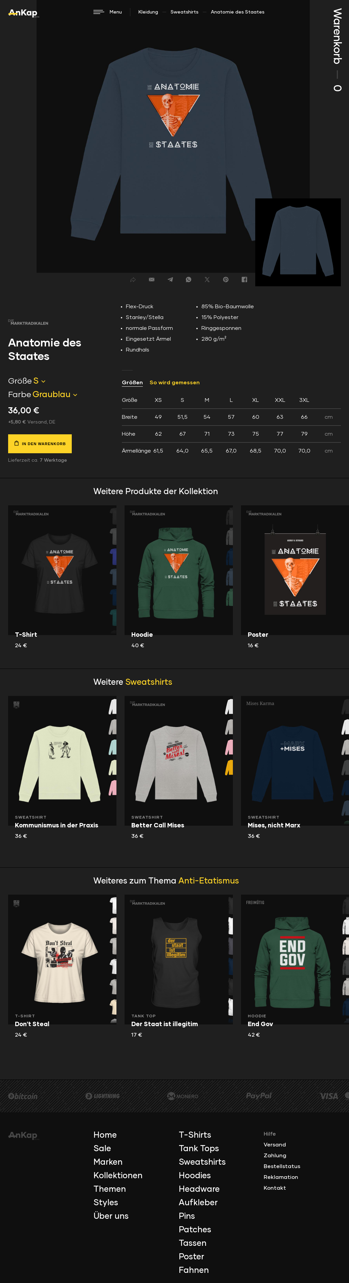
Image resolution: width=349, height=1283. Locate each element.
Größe (20, 381)
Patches (195, 1230)
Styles (105, 1203)
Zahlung (275, 1155)
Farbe (19, 395)
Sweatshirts (184, 12)
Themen (109, 1189)
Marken (108, 1162)
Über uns (111, 1216)
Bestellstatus (282, 1166)
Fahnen (194, 1270)
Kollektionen (118, 1176)
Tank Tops (199, 1149)
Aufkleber (198, 1203)
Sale (102, 1149)
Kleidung (148, 12)
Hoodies (195, 1176)
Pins (187, 1216)
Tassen (192, 1243)
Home (105, 1135)
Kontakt (275, 1188)
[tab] (231, 425)
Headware (199, 1189)
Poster (191, 1257)
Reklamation (281, 1177)
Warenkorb (336, 50)
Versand (275, 1144)
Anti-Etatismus (208, 881)
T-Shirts (195, 1135)
